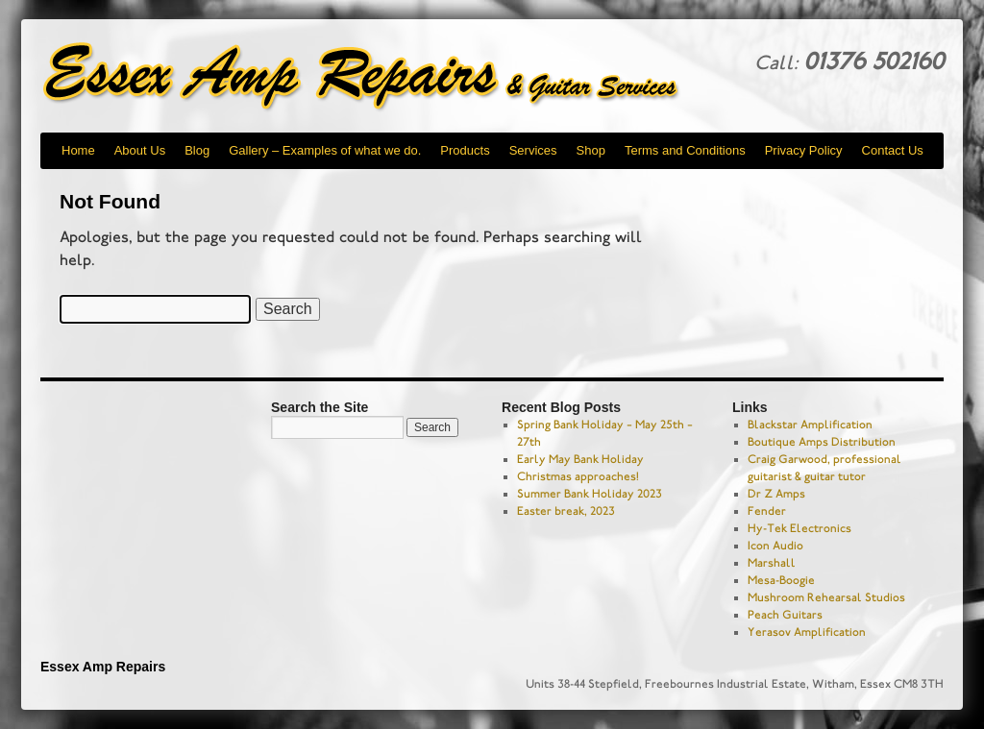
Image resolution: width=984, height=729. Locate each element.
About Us (139, 150)
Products (464, 150)
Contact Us (892, 150)
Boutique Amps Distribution (822, 442)
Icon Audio (775, 545)
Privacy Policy (804, 150)
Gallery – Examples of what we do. (325, 150)
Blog (196, 150)
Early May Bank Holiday (580, 459)
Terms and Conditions (685, 150)
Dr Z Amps (776, 493)
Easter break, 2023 (566, 511)
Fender (767, 511)
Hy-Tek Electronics (799, 528)
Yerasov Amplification (807, 632)
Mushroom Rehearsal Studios (826, 597)
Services (533, 150)
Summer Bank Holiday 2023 (589, 493)
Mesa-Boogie (781, 580)
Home (78, 150)
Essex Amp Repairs (376, 76)
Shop (591, 150)
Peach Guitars (785, 614)
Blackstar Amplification (810, 424)
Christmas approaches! (578, 476)
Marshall (772, 563)
